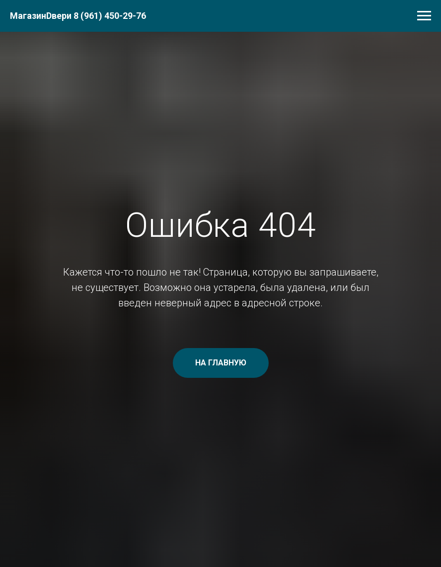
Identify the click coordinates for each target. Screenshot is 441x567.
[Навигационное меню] (424, 16)
